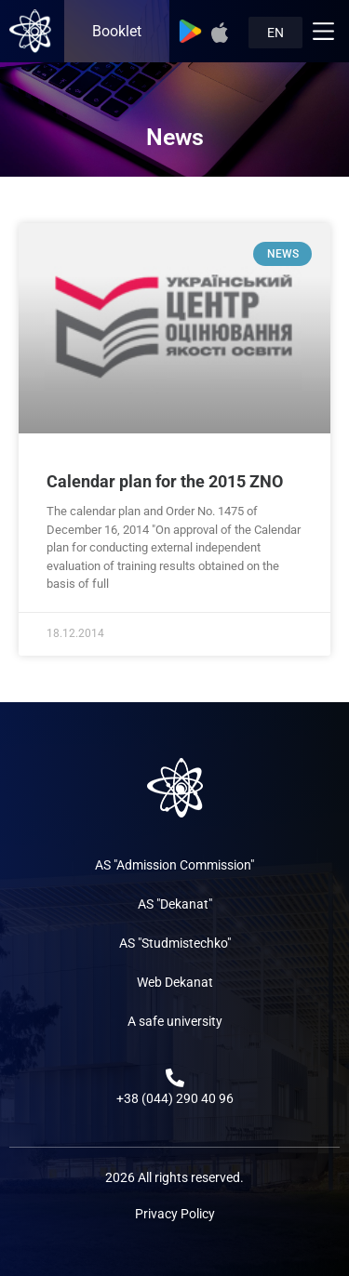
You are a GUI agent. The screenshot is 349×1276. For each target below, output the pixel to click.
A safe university (175, 1021)
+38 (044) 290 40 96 (175, 1098)
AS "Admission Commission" (174, 864)
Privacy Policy (175, 1213)
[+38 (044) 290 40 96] (175, 1078)
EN (275, 32)
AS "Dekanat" (175, 904)
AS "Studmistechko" (175, 943)
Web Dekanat (175, 982)
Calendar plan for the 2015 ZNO (165, 481)
